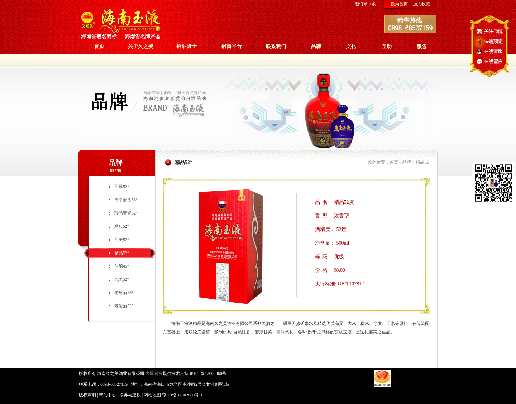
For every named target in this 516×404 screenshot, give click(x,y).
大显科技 (154, 373)
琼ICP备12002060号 (208, 373)
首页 (394, 162)
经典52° (121, 226)
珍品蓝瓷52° (126, 213)
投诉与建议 (130, 395)
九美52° (121, 279)
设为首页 (399, 3)
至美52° (121, 239)
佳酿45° (121, 266)
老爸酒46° (123, 292)
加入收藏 (421, 3)
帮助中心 (107, 395)
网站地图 (152, 395)
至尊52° (121, 186)
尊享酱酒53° (126, 199)
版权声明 (87, 395)
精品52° (121, 252)
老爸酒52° (123, 305)
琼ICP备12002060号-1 (182, 395)
